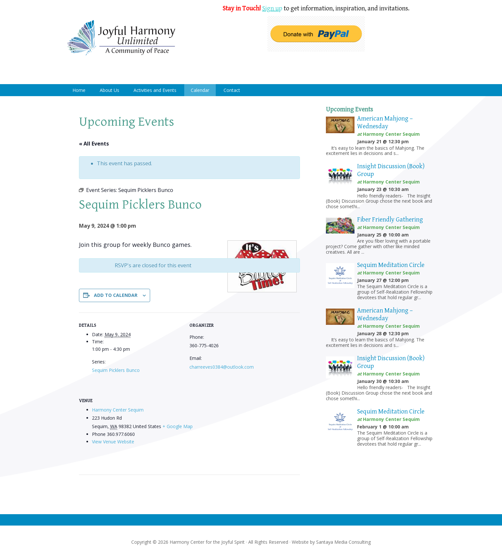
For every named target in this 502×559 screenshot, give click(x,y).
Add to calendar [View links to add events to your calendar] (115, 295)
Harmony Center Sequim (121, 38)
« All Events (94, 143)
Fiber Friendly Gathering (390, 219)
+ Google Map (177, 426)
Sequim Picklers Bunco (116, 370)
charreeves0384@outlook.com (221, 367)
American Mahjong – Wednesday (385, 122)
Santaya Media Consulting (343, 542)
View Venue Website (113, 441)
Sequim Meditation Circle (390, 265)
